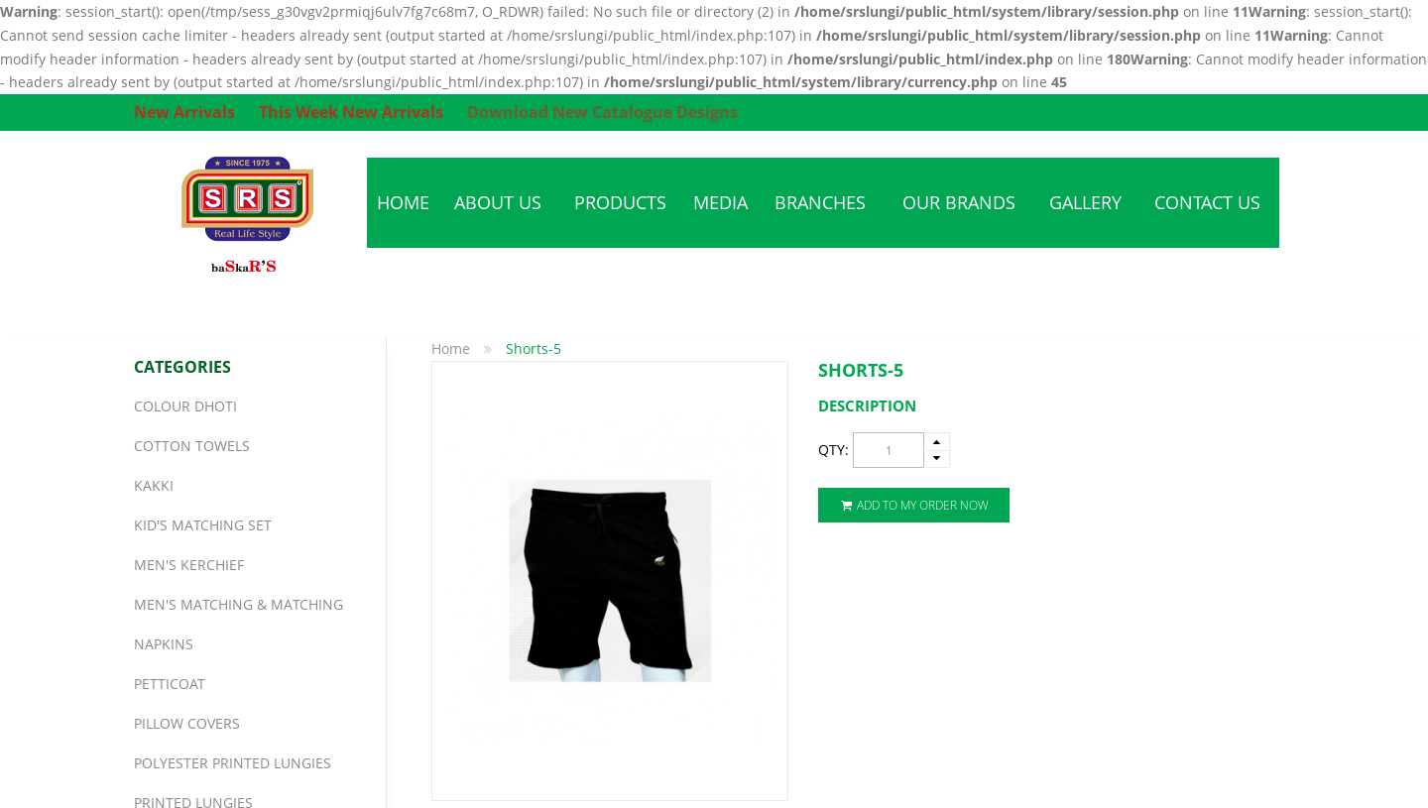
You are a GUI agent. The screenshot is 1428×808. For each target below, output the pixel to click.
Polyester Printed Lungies (232, 762)
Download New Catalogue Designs (602, 112)
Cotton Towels (192, 445)
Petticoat (169, 683)
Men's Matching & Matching (238, 604)
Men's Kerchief (189, 564)
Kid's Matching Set (203, 525)
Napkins (163, 644)
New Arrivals (184, 112)
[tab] (1056, 406)
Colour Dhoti (185, 406)
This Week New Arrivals (351, 112)
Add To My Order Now (914, 505)
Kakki (154, 485)
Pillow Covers (187, 723)
